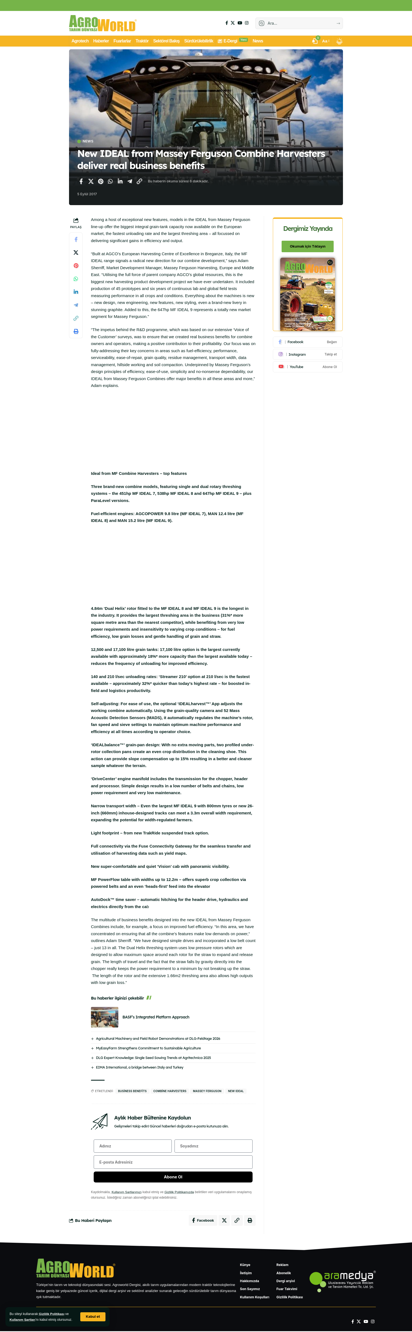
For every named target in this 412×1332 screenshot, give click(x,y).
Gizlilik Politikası (52, 1314)
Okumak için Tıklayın (308, 245)
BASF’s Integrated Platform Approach (155, 1017)
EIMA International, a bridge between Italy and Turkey (139, 1067)
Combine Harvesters (170, 1091)
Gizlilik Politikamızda (180, 1193)
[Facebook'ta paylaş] (81, 181)
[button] (92, 1316)
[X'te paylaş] (91, 181)
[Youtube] (308, 365)
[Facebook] (226, 23)
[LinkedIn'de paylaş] (120, 181)
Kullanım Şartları (23, 1320)
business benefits (132, 1091)
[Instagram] (247, 23)
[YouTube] (240, 23)
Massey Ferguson (207, 1091)
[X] (232, 23)
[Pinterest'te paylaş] (100, 181)
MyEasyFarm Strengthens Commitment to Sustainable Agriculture (148, 1048)
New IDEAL (236, 1091)
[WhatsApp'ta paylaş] (110, 181)
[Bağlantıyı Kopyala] (139, 181)
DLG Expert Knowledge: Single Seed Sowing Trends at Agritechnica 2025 (153, 1057)
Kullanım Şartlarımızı (126, 1193)
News (88, 141)
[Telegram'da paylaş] (130, 181)
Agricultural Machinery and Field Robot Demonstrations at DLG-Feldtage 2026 (158, 1038)
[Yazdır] (75, 331)
